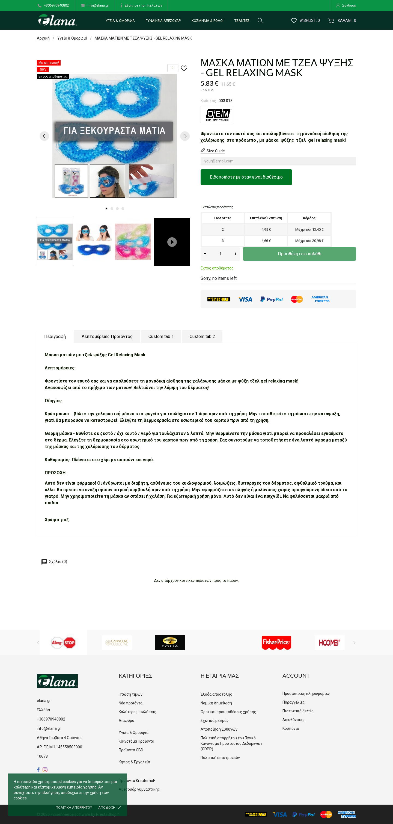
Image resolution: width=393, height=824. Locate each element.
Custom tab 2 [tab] (202, 336)
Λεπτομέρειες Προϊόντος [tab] (107, 336)
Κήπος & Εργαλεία (134, 762)
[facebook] (38, 769)
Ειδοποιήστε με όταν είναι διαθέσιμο (246, 177)
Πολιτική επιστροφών (220, 757)
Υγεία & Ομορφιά (120, 21)
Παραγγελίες (293, 702)
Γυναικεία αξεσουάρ (163, 21)
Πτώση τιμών (130, 694)
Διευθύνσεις (293, 720)
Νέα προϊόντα (130, 703)
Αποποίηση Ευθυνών (219, 729)
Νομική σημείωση (216, 703)
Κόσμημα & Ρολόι (208, 21)
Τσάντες (241, 21)
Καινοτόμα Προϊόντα (136, 741)
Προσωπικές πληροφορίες (306, 693)
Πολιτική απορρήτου (74, 807)
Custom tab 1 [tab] (161, 336)
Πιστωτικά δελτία (298, 711)
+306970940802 (56, 5)
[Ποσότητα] (220, 254)
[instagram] (45, 769)
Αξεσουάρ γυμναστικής (139, 789)
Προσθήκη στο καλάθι (299, 253)
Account (296, 675)
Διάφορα (126, 720)
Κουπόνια (290, 728)
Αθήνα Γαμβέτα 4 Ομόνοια (59, 738)
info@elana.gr (98, 5)
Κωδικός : (209, 101)
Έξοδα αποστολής (216, 694)
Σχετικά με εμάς (215, 720)
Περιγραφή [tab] (55, 336)
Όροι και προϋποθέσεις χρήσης (228, 712)
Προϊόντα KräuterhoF (137, 780)
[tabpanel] (114, 136)
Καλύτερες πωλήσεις (137, 712)
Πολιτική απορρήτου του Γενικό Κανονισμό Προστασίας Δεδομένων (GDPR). (231, 743)
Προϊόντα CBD (131, 750)
